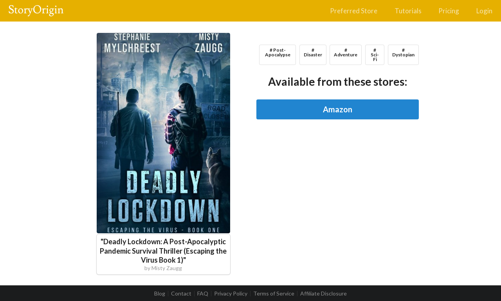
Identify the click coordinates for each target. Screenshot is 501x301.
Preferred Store (353, 11)
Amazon (337, 109)
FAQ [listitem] (202, 293)
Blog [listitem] (159, 293)
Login (484, 11)
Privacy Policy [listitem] (230, 293)
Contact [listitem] (181, 293)
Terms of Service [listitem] (273, 293)
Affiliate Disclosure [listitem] (323, 293)
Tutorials (408, 11)
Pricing (448, 11)
